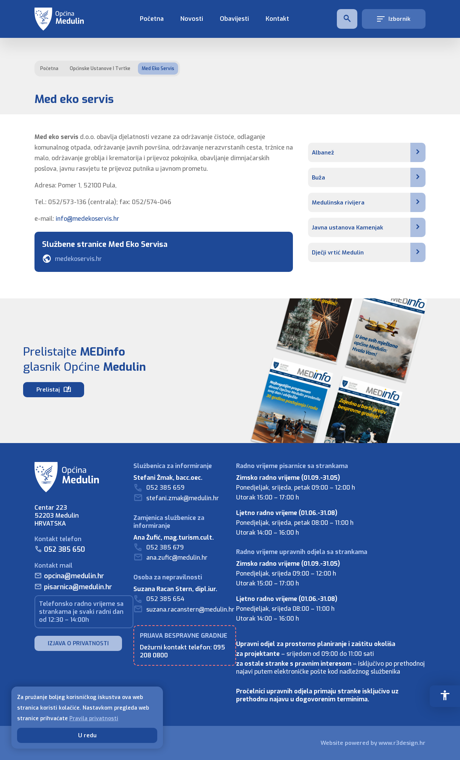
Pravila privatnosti (93, 718)
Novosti (191, 19)
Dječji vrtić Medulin (369, 252)
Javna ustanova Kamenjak (369, 227)
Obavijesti (234, 19)
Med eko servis (158, 69)
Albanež (369, 152)
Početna (152, 19)
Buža (369, 177)
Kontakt (277, 19)
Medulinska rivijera (369, 202)
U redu (87, 735)
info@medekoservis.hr (87, 219)
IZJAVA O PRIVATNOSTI (78, 643)
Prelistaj (53, 389)
